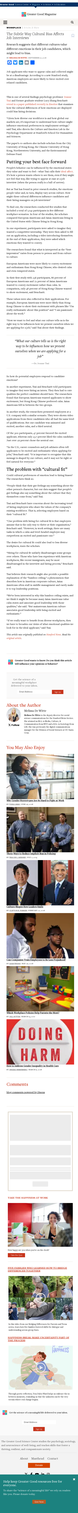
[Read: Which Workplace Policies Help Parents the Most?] (40, 988)
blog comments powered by (26, 1092)
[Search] (72, 22)
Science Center (22, 4)
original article (14, 638)
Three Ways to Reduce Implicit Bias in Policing (31, 853)
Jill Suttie (14, 1016)
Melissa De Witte (18, 58)
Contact (52, 1458)
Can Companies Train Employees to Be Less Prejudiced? (36, 959)
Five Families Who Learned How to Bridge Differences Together (37, 1269)
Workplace (14, 27)
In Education (59, 4)
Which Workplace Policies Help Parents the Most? (33, 1012)
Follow (13, 725)
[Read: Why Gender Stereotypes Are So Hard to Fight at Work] (40, 776)
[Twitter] (26, 1474)
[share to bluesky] (15, 62)
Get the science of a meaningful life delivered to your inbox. (35, 1412)
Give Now (39, 1501)
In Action (47, 4)
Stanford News (53, 634)
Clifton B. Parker (18, 910)
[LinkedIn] (42, 1474)
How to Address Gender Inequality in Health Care (33, 1065)
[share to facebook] (9, 62)
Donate (39, 1465)
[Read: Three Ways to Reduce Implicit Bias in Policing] (40, 829)
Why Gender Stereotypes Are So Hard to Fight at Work (35, 800)
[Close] (74, 1479)
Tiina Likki (14, 804)
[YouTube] (37, 1474)
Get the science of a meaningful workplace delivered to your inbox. (24, 682)
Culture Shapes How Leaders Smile (25, 906)
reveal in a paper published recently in (32, 104)
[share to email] (27, 62)
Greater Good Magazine (39, 14)
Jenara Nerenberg (18, 1069)
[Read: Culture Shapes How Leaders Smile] (40, 882)
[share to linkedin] (21, 62)
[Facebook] (31, 1474)
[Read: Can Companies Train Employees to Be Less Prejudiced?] (40, 935)
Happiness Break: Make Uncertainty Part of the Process (38, 1339)
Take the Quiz (16, 1255)
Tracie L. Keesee (17, 857)
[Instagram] (48, 1474)
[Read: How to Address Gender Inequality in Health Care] (40, 1041)
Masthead (37, 1458)
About (24, 1458)
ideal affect (67, 171)
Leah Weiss (14, 963)
